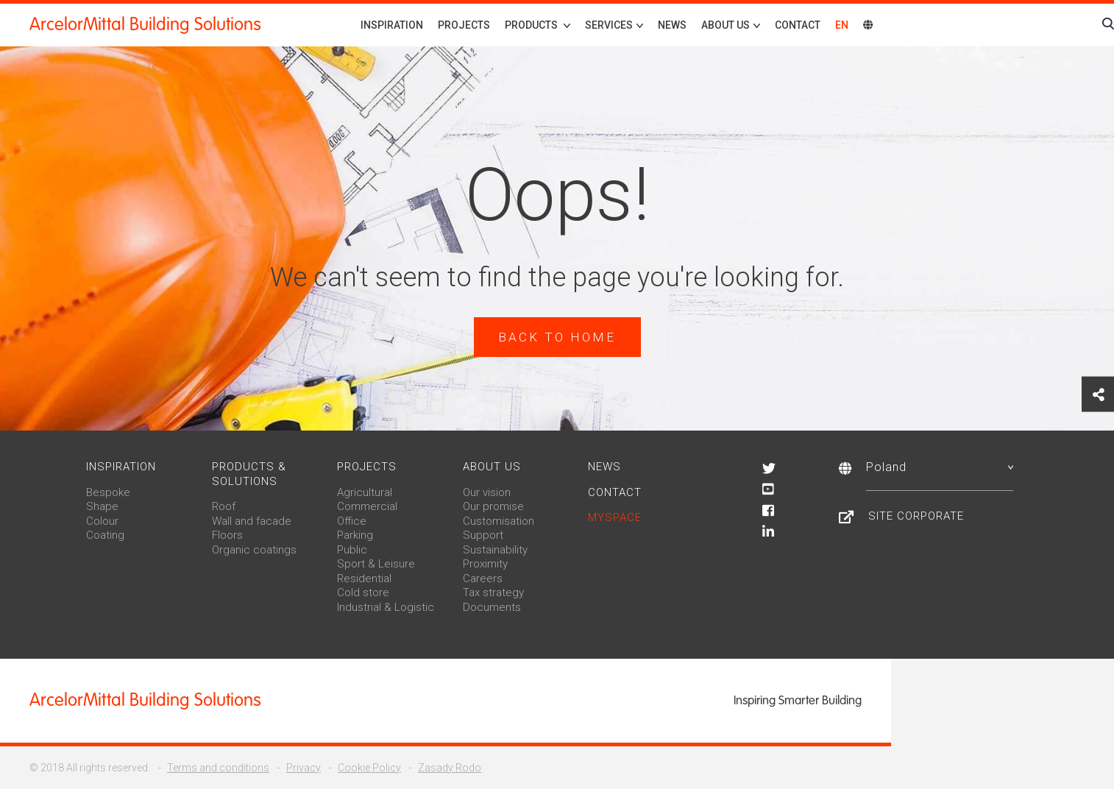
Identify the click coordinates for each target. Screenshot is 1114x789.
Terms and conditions (218, 768)
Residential (364, 578)
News (672, 25)
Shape (102, 506)
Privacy (303, 768)
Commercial (367, 506)
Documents (492, 607)
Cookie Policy (369, 768)
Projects (464, 25)
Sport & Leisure (376, 563)
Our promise (493, 506)
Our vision (487, 492)
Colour (102, 521)
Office (351, 521)
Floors (227, 535)
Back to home (557, 337)
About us (492, 466)
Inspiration (392, 25)
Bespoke (108, 492)
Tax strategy (493, 592)
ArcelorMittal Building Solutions (145, 24)
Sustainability (495, 549)
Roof (223, 506)
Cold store (363, 592)
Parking (355, 535)
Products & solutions (249, 474)
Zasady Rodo (449, 768)
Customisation (498, 521)
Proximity (485, 563)
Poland (939, 467)
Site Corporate (916, 516)
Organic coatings (254, 549)
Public (352, 549)
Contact (797, 25)
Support (483, 535)
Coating (105, 535)
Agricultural (364, 492)
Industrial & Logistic (385, 607)
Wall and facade (251, 521)
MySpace (615, 517)
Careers (483, 578)
